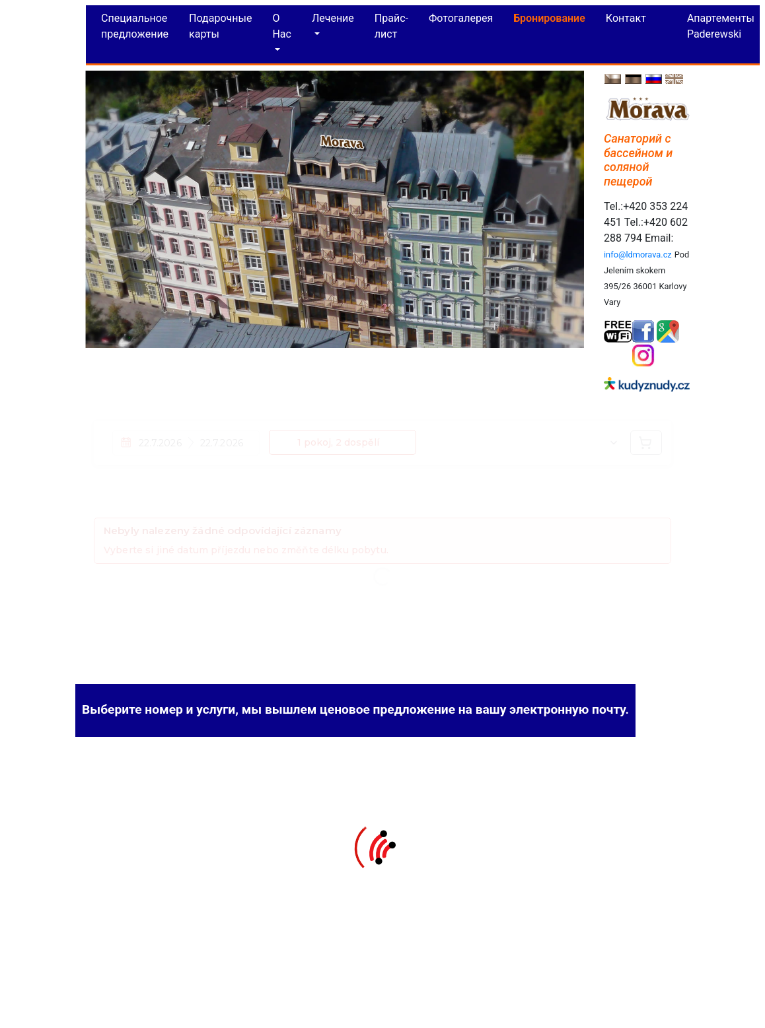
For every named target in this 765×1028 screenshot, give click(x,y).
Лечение (333, 15)
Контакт (626, 15)
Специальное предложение (134, 23)
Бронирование (549, 15)
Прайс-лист (391, 23)
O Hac (281, 23)
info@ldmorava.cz (638, 251)
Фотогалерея (461, 15)
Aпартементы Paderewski (720, 23)
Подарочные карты (220, 23)
